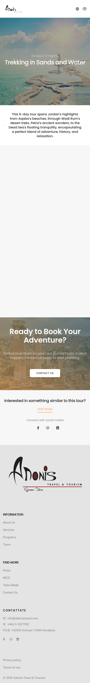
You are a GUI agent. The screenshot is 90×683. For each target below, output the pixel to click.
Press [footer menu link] (7, 570)
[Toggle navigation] (84, 8)
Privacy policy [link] (12, 660)
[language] (77, 9)
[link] (45, 474)
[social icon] (35, 428)
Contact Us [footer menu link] (10, 592)
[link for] (17, 88)
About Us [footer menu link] (9, 522)
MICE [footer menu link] (6, 578)
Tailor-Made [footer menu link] (11, 585)
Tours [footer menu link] (7, 544)
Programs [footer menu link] (9, 537)
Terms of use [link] (11, 667)
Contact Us (45, 373)
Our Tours (45, 409)
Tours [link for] (27, 88)
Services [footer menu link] (8, 530)
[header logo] (13, 8)
